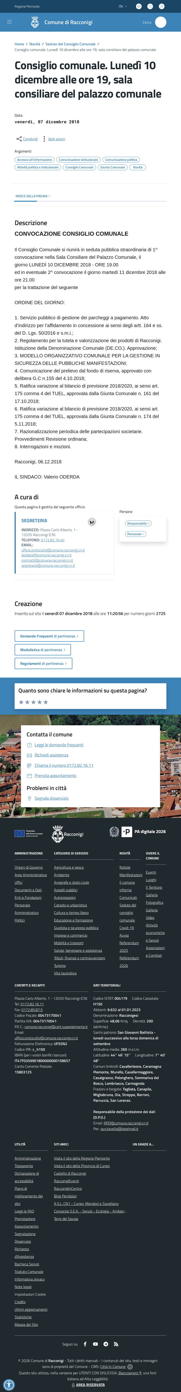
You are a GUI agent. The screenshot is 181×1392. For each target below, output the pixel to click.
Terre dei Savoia (66, 1218)
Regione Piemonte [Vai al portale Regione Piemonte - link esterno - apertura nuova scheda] (27, 6)
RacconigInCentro (68, 1188)
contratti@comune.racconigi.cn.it (47, 560)
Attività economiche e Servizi (155, 932)
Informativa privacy (30, 1279)
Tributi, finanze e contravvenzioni (79, 958)
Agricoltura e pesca (69, 867)
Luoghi (151, 880)
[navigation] (9, 22)
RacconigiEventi (66, 1181)
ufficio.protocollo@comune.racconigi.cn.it (53, 550)
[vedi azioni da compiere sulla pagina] (53, 139)
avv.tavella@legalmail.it (119, 1129)
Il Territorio (154, 887)
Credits (20, 1302)
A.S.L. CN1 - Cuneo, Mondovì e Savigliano (86, 1203)
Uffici (18, 882)
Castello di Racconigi (70, 1173)
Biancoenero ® (130, 1373)
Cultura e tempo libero (71, 912)
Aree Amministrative (31, 875)
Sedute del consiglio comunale (127, 912)
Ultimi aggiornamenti (31, 1309)
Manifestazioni (130, 875)
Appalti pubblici (66, 890)
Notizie (124, 867)
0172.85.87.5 (32, 1009)
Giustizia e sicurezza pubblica (76, 928)
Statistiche (23, 1317)
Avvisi (124, 935)
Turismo (60, 965)
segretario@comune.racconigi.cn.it (48, 565)
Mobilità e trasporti (68, 943)
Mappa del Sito (26, 1324)
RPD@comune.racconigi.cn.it (126, 1123)
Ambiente (61, 875)
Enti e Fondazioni (28, 897)
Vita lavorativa (65, 973)
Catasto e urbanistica (70, 905)
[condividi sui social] (27, 139)
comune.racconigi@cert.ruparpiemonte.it (56, 1026)
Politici (20, 920)
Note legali (23, 1287)
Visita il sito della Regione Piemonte (82, 1158)
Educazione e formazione (73, 920)
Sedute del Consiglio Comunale (70, 44)
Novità (34, 44)
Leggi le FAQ (24, 1211)
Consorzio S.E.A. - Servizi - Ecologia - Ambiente (91, 1211)
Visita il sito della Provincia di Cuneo (82, 1166)
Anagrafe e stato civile (71, 882)
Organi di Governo (29, 867)
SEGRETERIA (34, 520)
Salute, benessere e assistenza (78, 950)
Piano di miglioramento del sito (29, 1196)
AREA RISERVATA (87, 1385)
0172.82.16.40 (52, 540)
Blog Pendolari (65, 1196)
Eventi (151, 872)
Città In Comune (113, 1366)
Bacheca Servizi (27, 1264)
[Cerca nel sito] (160, 22)
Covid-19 (126, 928)
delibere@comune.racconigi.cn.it (46, 555)
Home (19, 44)
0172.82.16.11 (32, 1004)
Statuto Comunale (29, 1271)
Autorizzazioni (65, 897)
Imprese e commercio (70, 935)
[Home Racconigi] (59, 22)
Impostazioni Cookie (30, 1294)
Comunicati (128, 897)
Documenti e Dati (28, 890)
